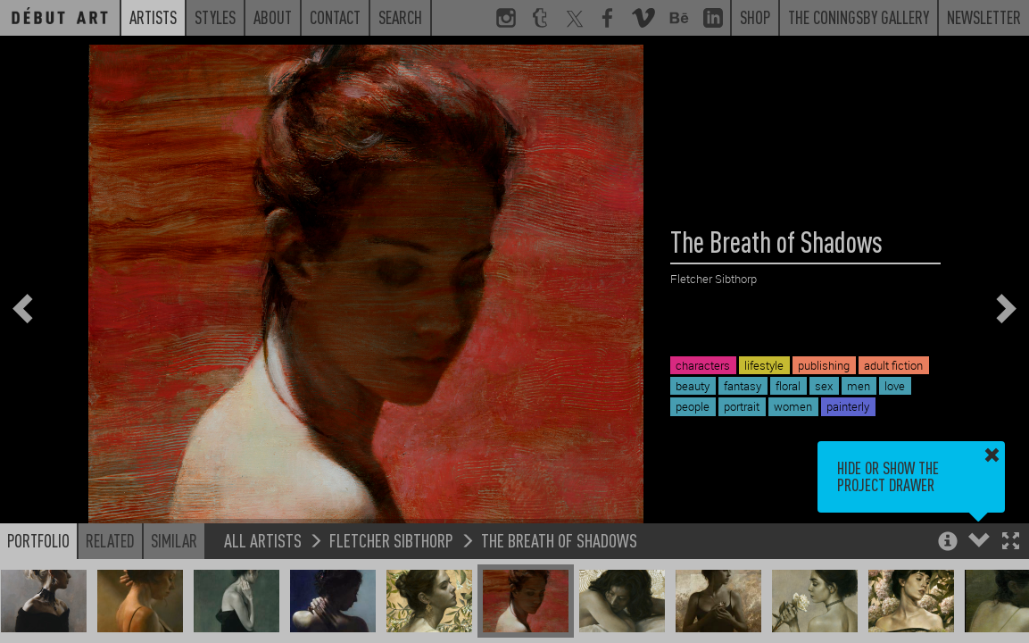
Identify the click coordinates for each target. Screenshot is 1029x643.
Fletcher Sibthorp (391, 540)
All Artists (263, 540)
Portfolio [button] (38, 540)
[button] (1010, 542)
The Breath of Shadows (559, 540)
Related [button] (110, 540)
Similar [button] (174, 540)
